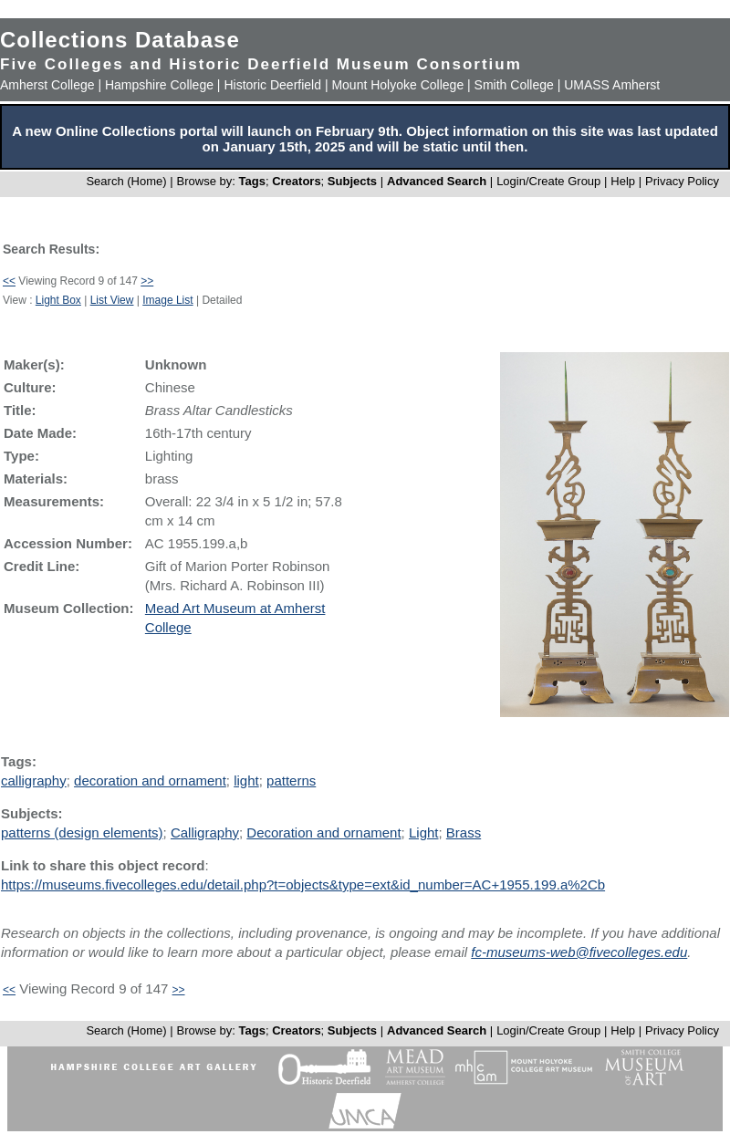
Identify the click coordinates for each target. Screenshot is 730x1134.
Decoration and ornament (323, 832)
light (246, 780)
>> (147, 281)
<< (9, 281)
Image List (167, 300)
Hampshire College (159, 85)
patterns (291, 780)
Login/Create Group (550, 181)
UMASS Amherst (612, 85)
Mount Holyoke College (397, 85)
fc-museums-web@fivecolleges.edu (579, 952)
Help (622, 181)
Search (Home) (126, 181)
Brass (463, 832)
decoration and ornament (150, 780)
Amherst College (47, 85)
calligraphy (34, 780)
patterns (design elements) (82, 832)
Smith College (514, 85)
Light (424, 832)
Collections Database (120, 39)
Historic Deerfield (272, 85)
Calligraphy (205, 832)
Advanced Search (436, 181)
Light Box (58, 300)
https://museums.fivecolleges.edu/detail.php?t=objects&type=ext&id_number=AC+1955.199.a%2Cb (303, 884)
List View (112, 300)
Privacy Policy (682, 181)
